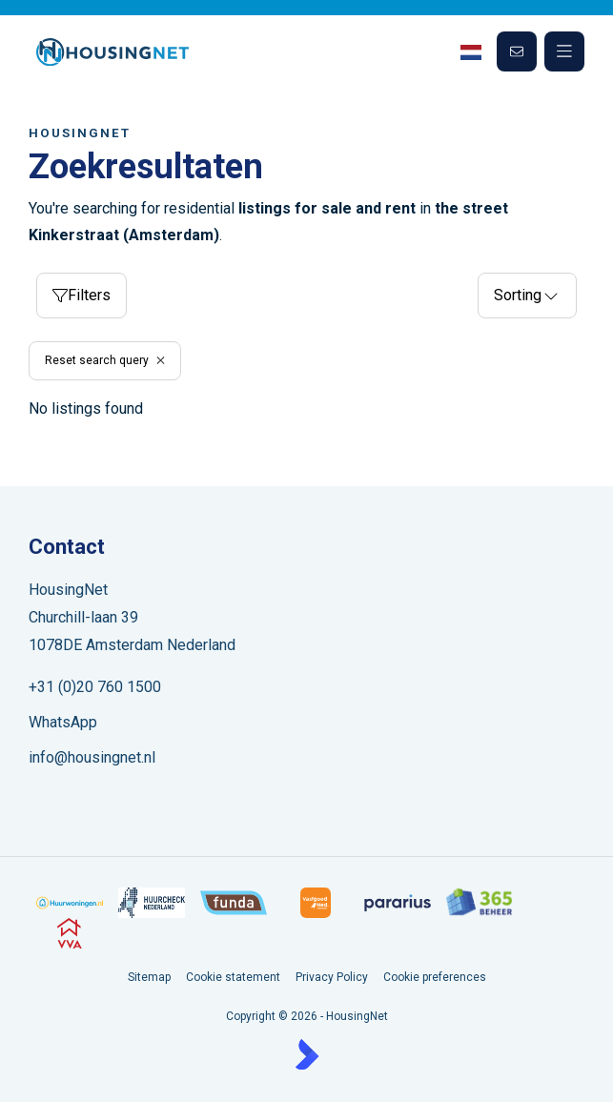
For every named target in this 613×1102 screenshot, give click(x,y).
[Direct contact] (517, 51)
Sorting (527, 295)
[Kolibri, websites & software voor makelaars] (307, 1054)
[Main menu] (564, 51)
